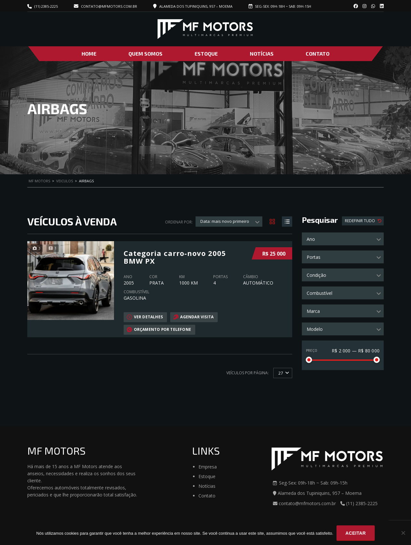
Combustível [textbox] (319, 293)
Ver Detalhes (145, 317)
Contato (317, 53)
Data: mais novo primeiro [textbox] (224, 221)
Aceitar (355, 533)
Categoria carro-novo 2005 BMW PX (175, 256)
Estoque (206, 53)
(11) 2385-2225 (46, 6)
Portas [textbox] (313, 257)
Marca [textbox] (313, 311)
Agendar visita (193, 317)
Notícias (262, 53)
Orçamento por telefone (159, 329)
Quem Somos (145, 53)
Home (89, 53)
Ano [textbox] (311, 239)
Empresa (207, 467)
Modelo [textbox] (315, 329)
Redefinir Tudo (360, 220)
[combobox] (343, 238)
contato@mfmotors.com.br (105, 6)
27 (280, 373)
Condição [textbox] (316, 275)
